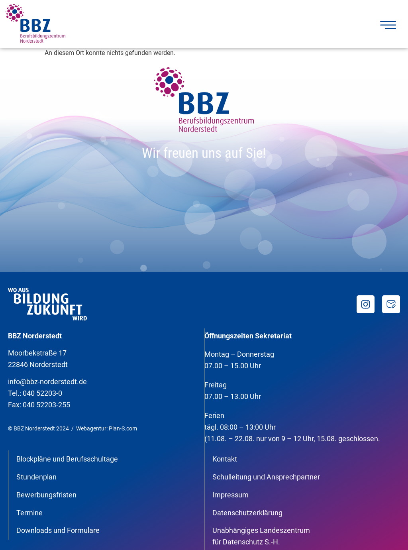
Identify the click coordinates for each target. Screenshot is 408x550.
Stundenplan (36, 477)
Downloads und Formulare (58, 530)
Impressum (230, 495)
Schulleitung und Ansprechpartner (266, 477)
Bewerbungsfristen (46, 495)
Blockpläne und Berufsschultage (67, 459)
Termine (29, 513)
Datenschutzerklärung (247, 513)
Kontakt (224, 459)
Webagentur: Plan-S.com (106, 428)
